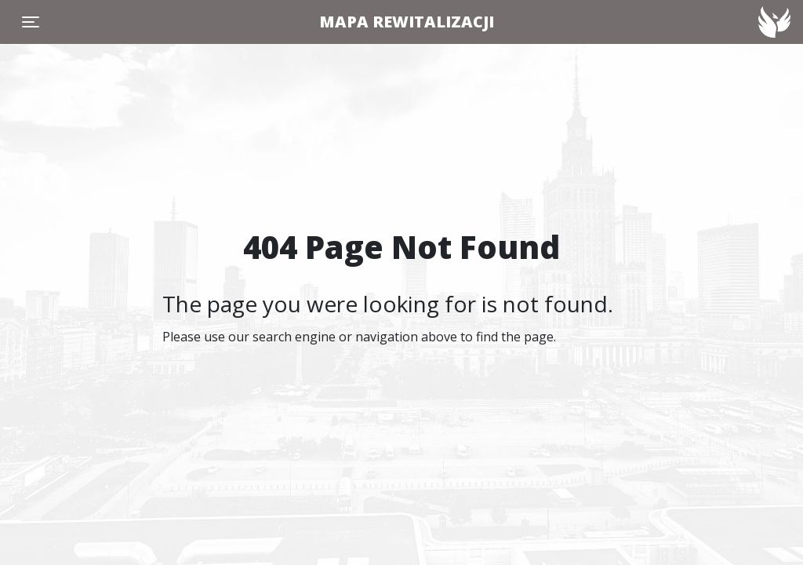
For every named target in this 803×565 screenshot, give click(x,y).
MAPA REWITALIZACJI (406, 21)
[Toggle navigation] (31, 22)
